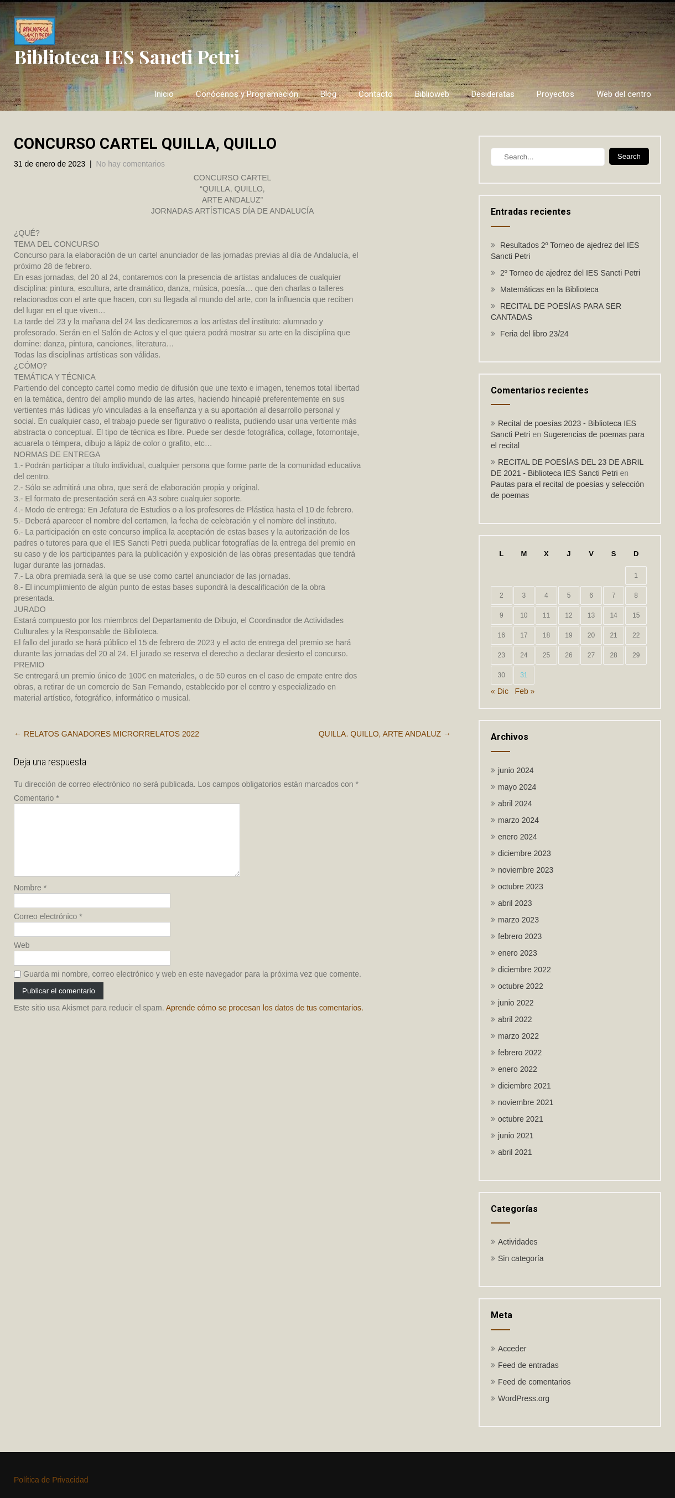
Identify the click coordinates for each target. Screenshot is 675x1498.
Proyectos (555, 94)
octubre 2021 (520, 1119)
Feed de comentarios (534, 1381)
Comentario (36, 798)
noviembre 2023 (525, 869)
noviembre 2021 (525, 1102)
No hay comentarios (130, 163)
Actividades (518, 1241)
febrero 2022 (520, 1052)
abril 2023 (515, 903)
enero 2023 (517, 952)
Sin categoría (521, 1258)
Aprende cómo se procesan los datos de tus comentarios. (265, 1021)
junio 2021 (516, 1135)
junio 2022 (516, 1002)
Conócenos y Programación (247, 94)
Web (22, 958)
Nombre (30, 900)
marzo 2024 (518, 820)
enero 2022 (517, 1069)
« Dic (499, 691)
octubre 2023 (520, 886)
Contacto (376, 94)
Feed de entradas (528, 1365)
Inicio (164, 94)
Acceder (512, 1348)
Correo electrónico (48, 929)
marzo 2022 (518, 1036)
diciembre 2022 (524, 969)
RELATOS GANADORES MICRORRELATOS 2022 (106, 733)
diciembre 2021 (524, 1085)
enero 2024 (517, 836)
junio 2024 (516, 770)
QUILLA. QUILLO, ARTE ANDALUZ (385, 733)
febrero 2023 (520, 936)
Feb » (525, 691)
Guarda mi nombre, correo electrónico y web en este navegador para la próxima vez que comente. (192, 987)
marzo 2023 (518, 919)
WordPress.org (523, 1398)
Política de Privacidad (51, 1479)
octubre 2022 (520, 986)
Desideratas (493, 94)
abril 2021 (515, 1152)
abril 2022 (515, 1019)
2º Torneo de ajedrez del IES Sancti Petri (570, 272)
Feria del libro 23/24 (534, 333)
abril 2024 (515, 803)
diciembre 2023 (524, 853)
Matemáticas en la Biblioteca (549, 289)
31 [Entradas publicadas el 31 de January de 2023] (523, 675)
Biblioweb (432, 94)
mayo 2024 (517, 786)
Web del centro (623, 94)
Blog (328, 94)
